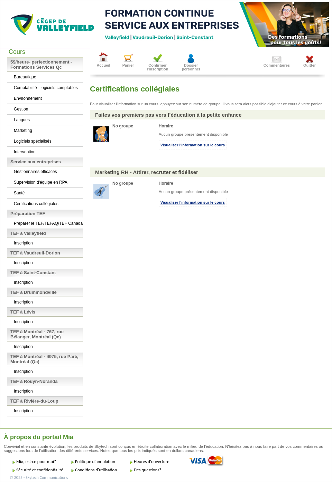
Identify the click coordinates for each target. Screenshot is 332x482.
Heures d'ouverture (151, 461)
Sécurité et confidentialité (39, 469)
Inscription (23, 243)
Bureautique (25, 77)
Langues (22, 119)
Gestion (21, 109)
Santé (19, 193)
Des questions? (148, 469)
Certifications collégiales (36, 203)
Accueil (103, 65)
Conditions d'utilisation (96, 469)
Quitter (309, 65)
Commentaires (277, 65)
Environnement (28, 98)
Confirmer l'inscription (157, 67)
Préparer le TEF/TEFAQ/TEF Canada (48, 223)
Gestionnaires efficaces (35, 171)
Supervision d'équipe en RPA (40, 182)
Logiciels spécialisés (33, 141)
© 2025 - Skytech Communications (39, 477)
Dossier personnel (191, 67)
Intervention (25, 152)
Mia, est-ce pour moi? (36, 461)
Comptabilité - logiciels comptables (46, 87)
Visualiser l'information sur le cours (192, 145)
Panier (128, 65)
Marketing (23, 130)
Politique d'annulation (95, 461)
